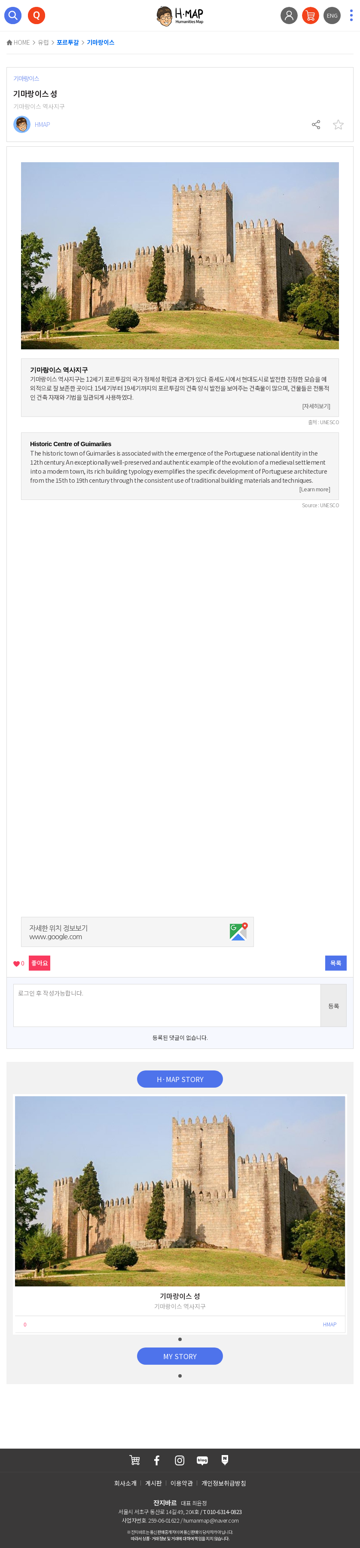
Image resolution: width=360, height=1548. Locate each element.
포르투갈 (68, 42)
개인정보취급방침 (223, 1483)
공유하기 (316, 124)
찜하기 (338, 124)
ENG (332, 15)
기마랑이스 (101, 42)
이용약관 (182, 1483)
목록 (336, 963)
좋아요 (39, 963)
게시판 (153, 1483)
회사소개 (125, 1483)
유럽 (43, 42)
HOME (18, 42)
